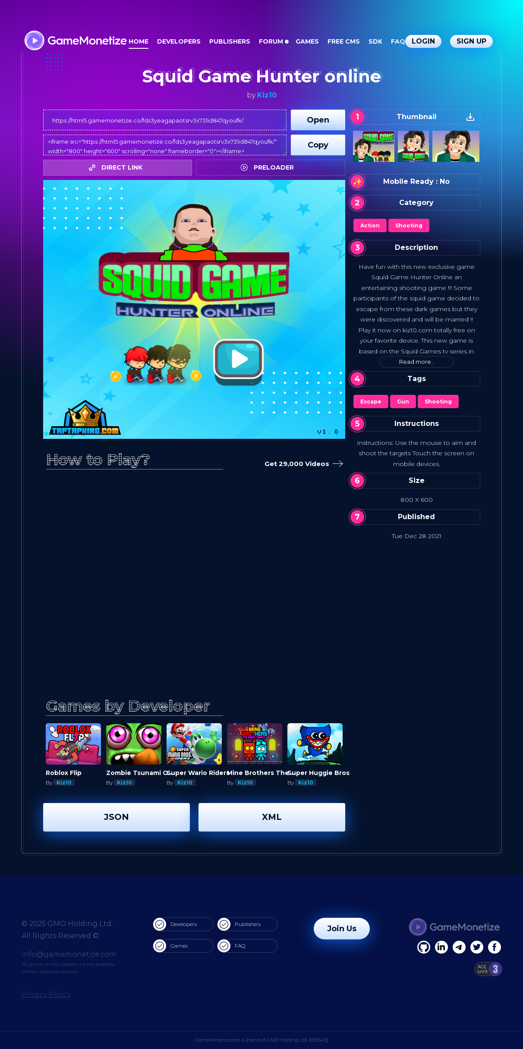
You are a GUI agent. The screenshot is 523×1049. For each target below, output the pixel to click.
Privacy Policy (46, 994)
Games (307, 41)
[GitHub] (494, 947)
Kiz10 (267, 95)
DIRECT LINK (117, 167)
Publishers (229, 41)
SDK (375, 41)
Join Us (341, 928)
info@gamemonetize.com (69, 954)
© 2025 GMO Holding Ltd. (67, 924)
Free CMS (344, 41)
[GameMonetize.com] (75, 41)
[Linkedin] (459, 947)
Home (138, 41)
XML (272, 817)
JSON (116, 817)
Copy (318, 145)
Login (423, 41)
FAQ (398, 41)
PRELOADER (269, 167)
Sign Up (471, 41)
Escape (370, 401)
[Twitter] (476, 947)
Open (318, 120)
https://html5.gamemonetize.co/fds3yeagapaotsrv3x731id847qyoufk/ (165, 120)
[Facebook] (423, 947)
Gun (403, 401)
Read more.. (416, 361)
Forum (271, 41)
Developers (179, 41)
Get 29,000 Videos (301, 464)
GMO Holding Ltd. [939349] (297, 1040)
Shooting (408, 225)
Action (370, 225)
